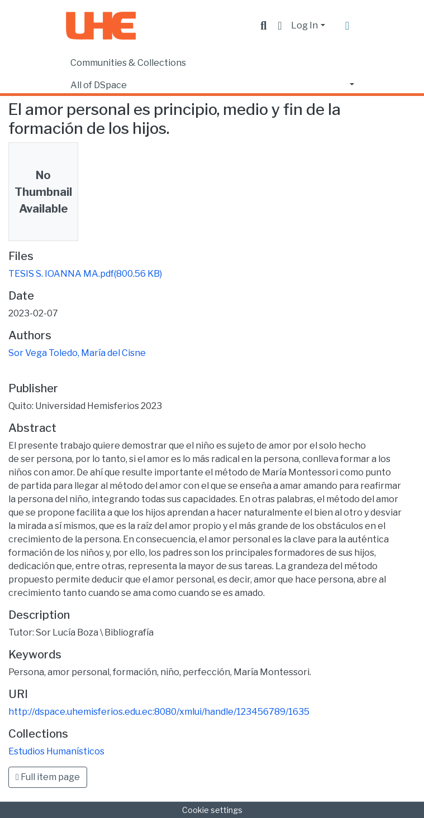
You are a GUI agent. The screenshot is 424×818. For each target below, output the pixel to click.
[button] (279, 25)
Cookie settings (212, 810)
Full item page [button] (48, 777)
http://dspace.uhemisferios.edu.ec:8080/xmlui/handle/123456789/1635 (158, 711)
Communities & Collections (128, 62)
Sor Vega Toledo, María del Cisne (77, 353)
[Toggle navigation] (347, 26)
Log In (304, 25)
